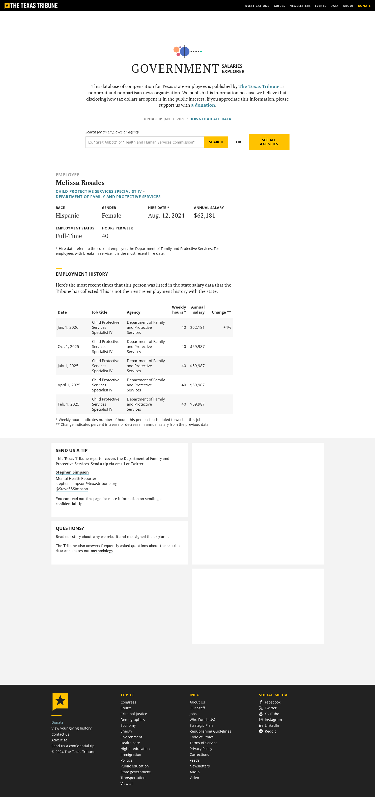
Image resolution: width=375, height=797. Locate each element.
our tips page (90, 498)
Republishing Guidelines (210, 731)
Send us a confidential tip (73, 745)
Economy (128, 725)
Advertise (59, 740)
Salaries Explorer (233, 68)
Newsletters (200, 766)
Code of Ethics (202, 737)
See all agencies (269, 141)
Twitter (268, 708)
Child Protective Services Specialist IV (99, 191)
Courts (126, 708)
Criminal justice (134, 713)
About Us (197, 702)
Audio (194, 771)
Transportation (133, 777)
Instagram (270, 719)
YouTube (269, 713)
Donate (57, 722)
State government (136, 771)
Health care (130, 742)
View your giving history (71, 728)
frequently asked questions (124, 545)
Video (194, 777)
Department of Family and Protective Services (108, 196)
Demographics (133, 719)
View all (127, 783)
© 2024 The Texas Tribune (73, 751)
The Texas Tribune (259, 86)
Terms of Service (203, 742)
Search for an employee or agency (112, 132)
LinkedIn (269, 725)
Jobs (193, 713)
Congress (128, 702)
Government (175, 68)
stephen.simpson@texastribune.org (86, 483)
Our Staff (197, 708)
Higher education (135, 748)
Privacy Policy (201, 748)
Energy (126, 731)
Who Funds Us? (202, 719)
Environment (131, 737)
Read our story (68, 536)
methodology (102, 550)
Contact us (60, 734)
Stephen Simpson (72, 472)
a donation (203, 105)
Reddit (267, 731)
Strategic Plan (201, 725)
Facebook (270, 702)
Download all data (210, 118)
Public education (135, 766)
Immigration (131, 754)
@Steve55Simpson (72, 488)
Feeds (194, 760)
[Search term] (144, 142)
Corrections (199, 754)
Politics (126, 760)
